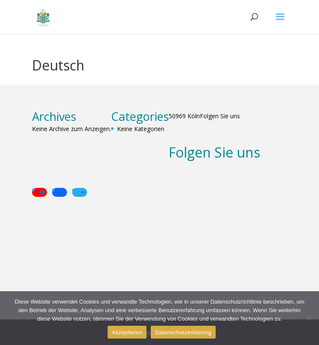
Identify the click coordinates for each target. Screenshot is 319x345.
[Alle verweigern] (308, 318)
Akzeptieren (127, 332)
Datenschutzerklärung (183, 332)
